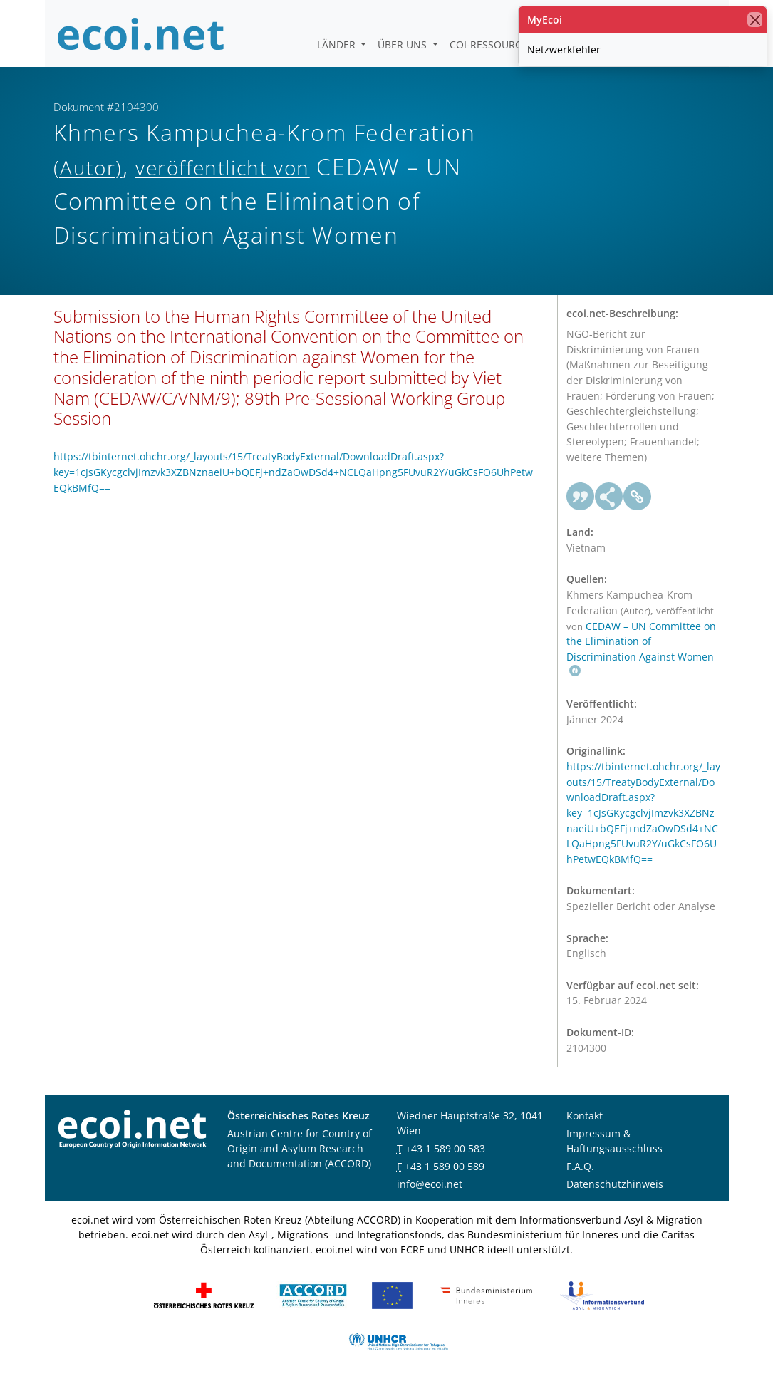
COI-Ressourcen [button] (494, 44)
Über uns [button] (404, 44)
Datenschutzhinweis (614, 1184)
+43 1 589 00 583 (445, 1148)
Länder (337, 44)
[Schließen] (754, 19)
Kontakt (584, 1115)
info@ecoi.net (429, 1184)
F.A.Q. (580, 1166)
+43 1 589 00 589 (444, 1166)
